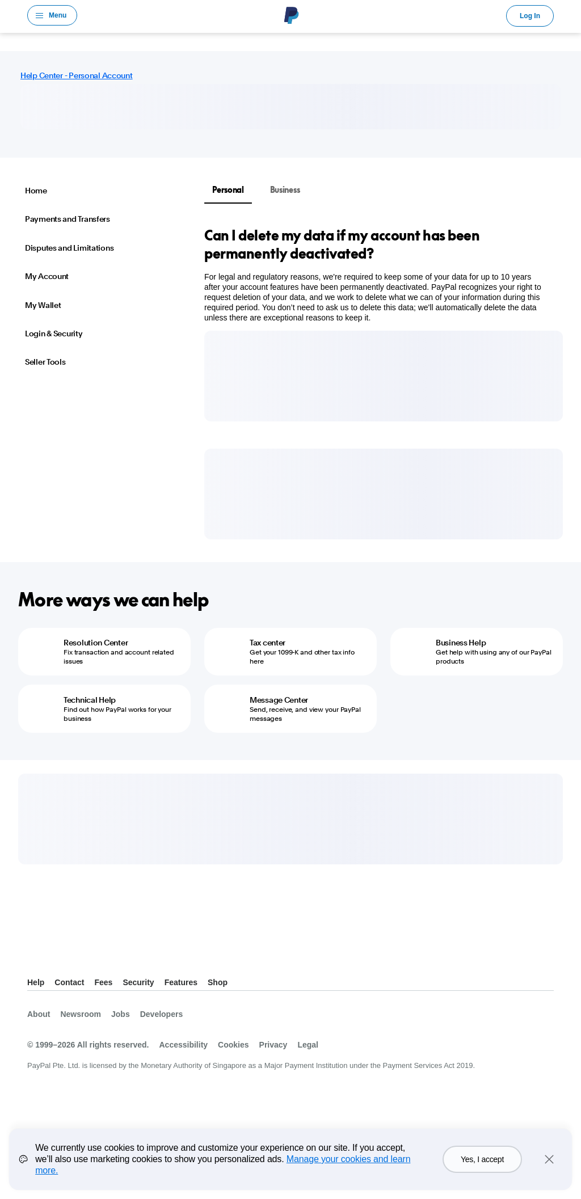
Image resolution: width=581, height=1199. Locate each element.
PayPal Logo (291, 15)
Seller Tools (45, 361)
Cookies (233, 1044)
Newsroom (80, 1014)
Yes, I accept (482, 1159)
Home (36, 190)
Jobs (120, 1014)
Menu (57, 15)
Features (181, 982)
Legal (307, 1044)
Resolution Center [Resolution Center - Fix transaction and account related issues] (96, 642)
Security (138, 982)
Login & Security (54, 333)
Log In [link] (530, 16)
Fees (103, 982)
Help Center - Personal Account (76, 75)
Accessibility (183, 1044)
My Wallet (43, 305)
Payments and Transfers (67, 218)
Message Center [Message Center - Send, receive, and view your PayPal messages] (279, 699)
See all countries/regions (36, 954)
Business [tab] (285, 190)
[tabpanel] (376, 274)
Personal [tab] (228, 190)
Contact (69, 982)
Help (35, 982)
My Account (47, 276)
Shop (218, 982)
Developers (161, 1014)
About (38, 1014)
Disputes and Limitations (69, 247)
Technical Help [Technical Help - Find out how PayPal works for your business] (90, 699)
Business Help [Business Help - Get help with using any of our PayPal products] (461, 642)
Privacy (273, 1044)
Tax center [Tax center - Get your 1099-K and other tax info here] (267, 642)
